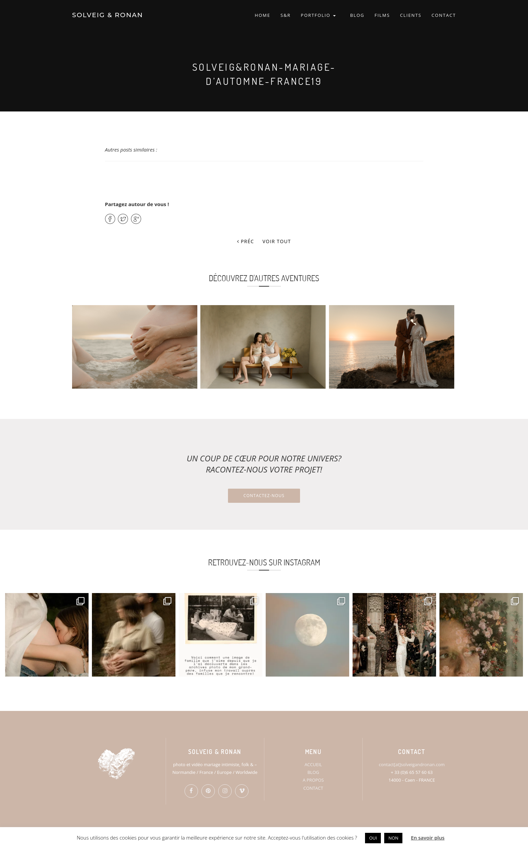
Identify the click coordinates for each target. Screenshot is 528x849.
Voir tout (277, 241)
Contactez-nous (264, 495)
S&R (285, 15)
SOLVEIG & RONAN (107, 15)
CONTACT (444, 15)
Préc (245, 241)
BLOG (357, 15)
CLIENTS (411, 15)
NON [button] (393, 838)
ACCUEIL (313, 764)
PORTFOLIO (318, 15)
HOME (262, 15)
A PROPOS (313, 780)
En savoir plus (427, 837)
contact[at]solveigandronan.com (411, 764)
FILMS (382, 15)
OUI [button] (373, 838)
